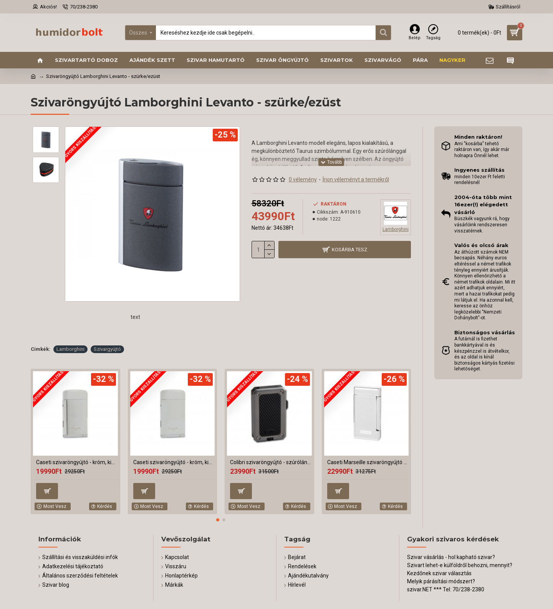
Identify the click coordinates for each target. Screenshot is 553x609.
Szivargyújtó (107, 349)
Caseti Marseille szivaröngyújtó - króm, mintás (368, 462)
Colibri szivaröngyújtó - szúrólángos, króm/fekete (271, 462)
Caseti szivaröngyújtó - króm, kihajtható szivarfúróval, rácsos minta (174, 462)
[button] (217, 519)
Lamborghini (70, 349)
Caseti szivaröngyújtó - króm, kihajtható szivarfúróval (77, 462)
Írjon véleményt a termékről (356, 179)
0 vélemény (303, 179)
